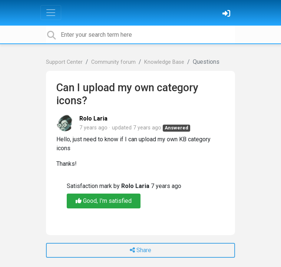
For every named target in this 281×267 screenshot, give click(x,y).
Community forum (113, 62)
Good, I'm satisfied (104, 200)
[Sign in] (227, 14)
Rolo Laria (93, 118)
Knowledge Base (164, 62)
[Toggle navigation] (50, 12)
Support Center (64, 62)
